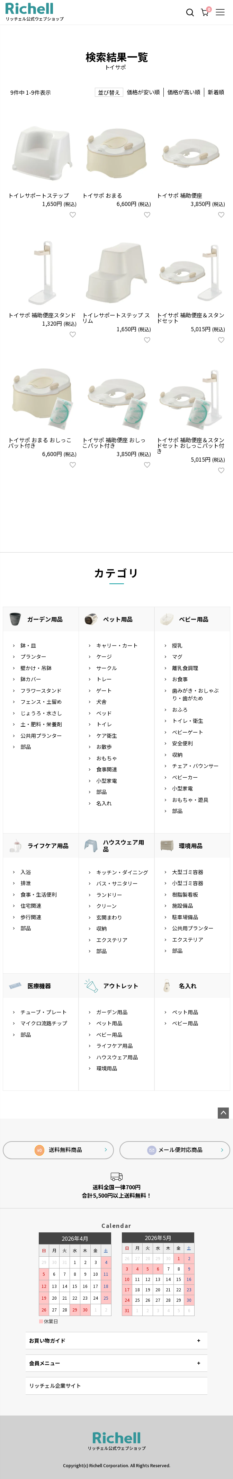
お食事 (180, 679)
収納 (177, 754)
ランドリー (109, 894)
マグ (177, 656)
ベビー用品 (193, 619)
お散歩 (104, 746)
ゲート (104, 690)
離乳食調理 (185, 668)
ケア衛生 (106, 735)
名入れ (104, 803)
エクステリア (111, 939)
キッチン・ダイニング (122, 872)
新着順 (216, 92)
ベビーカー (185, 777)
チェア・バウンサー (195, 765)
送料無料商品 (58, 1150)
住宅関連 (30, 905)
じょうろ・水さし (41, 713)
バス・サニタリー (117, 883)
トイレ (104, 724)
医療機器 (39, 985)
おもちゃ (106, 758)
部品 (25, 746)
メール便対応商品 (175, 1150)
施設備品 (182, 905)
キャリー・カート (117, 645)
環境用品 (191, 845)
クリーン (106, 905)
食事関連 (106, 769)
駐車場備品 (185, 917)
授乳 (177, 645)
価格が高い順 (183, 92)
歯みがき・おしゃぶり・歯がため (195, 694)
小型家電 (106, 780)
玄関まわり (109, 917)
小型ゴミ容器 (187, 883)
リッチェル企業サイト (55, 1385)
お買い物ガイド (47, 1340)
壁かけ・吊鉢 (36, 668)
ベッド (104, 713)
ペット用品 (118, 619)
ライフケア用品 (48, 845)
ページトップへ (223, 1113)
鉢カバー (30, 679)
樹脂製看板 (185, 894)
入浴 (25, 871)
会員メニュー (44, 1363)
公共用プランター (41, 735)
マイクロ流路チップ (43, 1023)
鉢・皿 (28, 645)
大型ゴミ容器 (187, 871)
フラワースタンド (41, 690)
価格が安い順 (143, 92)
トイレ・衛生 (187, 720)
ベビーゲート (187, 732)
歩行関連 (30, 917)
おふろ (180, 709)
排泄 (25, 883)
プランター (33, 656)
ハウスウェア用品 (123, 845)
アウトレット (120, 985)
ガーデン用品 (45, 619)
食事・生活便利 (38, 894)
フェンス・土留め (41, 701)
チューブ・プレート (43, 1012)
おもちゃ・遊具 (190, 799)
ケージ (104, 656)
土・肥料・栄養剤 (41, 724)
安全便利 (182, 743)
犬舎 (101, 701)
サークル (106, 668)
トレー (104, 679)
